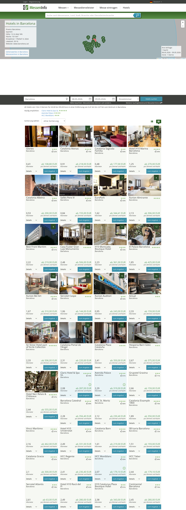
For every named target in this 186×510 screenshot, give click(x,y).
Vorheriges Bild (26, 136)
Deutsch (158, 2)
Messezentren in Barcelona (17, 54)
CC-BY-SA (183, 58)
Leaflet (159, 58)
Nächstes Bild (56, 136)
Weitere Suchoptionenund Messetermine (142, 103)
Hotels (126, 7)
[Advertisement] (93, 77)
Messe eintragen (108, 7)
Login (25, 2)
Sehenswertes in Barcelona (17, 52)
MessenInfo (35, 7)
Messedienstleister (84, 7)
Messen (63, 7)
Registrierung (34, 2)
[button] (93, 39)
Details (31, 171)
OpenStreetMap (171, 58)
